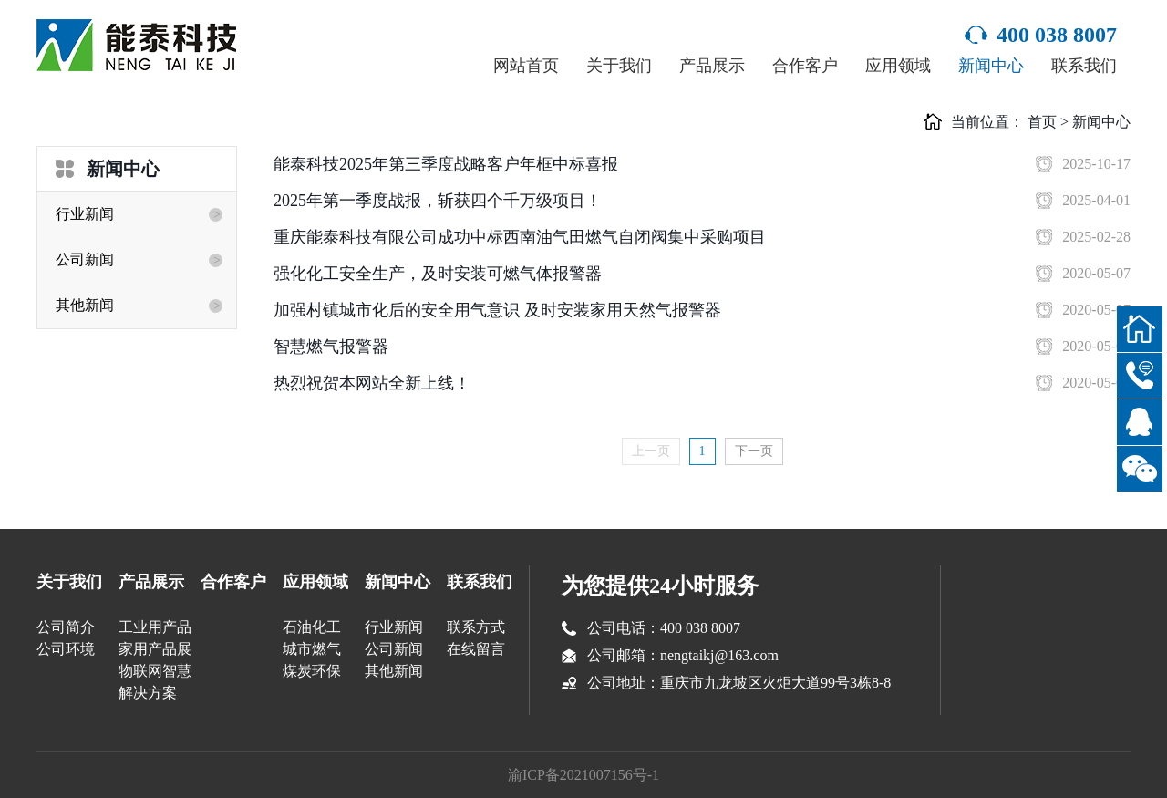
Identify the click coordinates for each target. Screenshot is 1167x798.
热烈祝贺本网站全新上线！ (372, 383)
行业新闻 (85, 214)
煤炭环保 (312, 671)
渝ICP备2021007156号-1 (583, 774)
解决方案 (148, 692)
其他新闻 (85, 305)
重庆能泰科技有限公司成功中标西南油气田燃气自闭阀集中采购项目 (520, 237)
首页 (1042, 122)
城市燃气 (312, 649)
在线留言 (476, 649)
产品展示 (712, 66)
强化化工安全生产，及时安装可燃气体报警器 (438, 273)
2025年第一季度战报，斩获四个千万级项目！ (438, 201)
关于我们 (619, 66)
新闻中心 (991, 66)
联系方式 (476, 627)
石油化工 (312, 627)
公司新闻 (85, 259)
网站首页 (526, 66)
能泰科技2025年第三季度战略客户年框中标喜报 (446, 164)
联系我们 (1084, 66)
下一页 (754, 451)
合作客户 (805, 66)
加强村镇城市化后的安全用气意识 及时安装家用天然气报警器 (497, 310)
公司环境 (65, 649)
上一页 (651, 451)
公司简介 (65, 627)
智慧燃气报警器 (331, 346)
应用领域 (898, 66)
